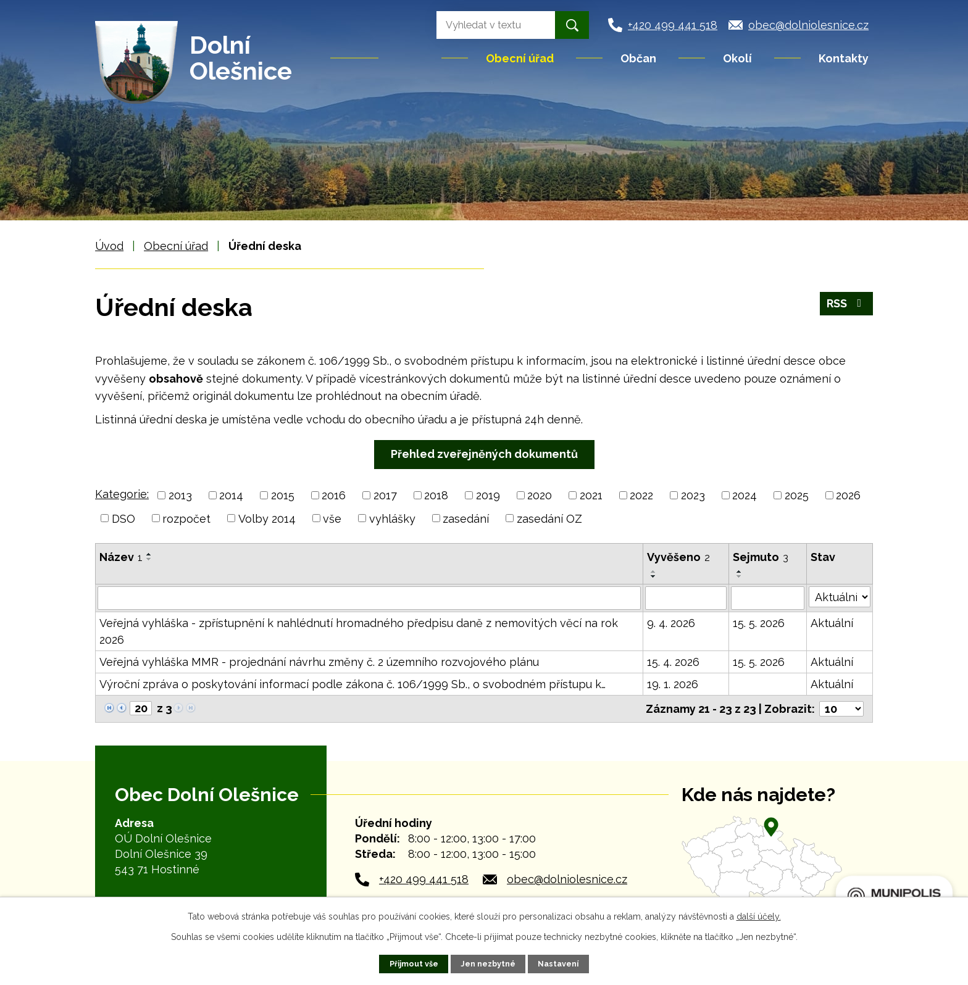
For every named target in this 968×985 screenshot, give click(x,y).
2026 (848, 495)
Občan (638, 58)
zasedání (466, 518)
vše (332, 518)
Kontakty (844, 58)
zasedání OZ (549, 518)
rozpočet (186, 518)
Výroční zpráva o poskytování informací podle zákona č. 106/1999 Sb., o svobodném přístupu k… (352, 684)
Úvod (411, 58)
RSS (847, 303)
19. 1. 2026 (672, 684)
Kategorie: (122, 494)
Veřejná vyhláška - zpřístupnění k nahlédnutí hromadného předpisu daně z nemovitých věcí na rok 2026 (358, 631)
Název (121, 557)
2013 (180, 495)
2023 (693, 495)
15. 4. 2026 (673, 661)
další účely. (758, 916)
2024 (744, 495)
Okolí (737, 58)
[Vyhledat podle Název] (369, 598)
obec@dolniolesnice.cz (567, 879)
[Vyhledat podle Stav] (839, 596)
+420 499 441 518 (424, 879)
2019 (488, 495)
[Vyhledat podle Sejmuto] (768, 598)
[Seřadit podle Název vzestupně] (149, 554)
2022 (641, 495)
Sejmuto (760, 557)
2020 (539, 495)
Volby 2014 (267, 518)
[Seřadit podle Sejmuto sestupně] (739, 576)
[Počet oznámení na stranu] (841, 709)
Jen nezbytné (488, 963)
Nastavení (558, 963)
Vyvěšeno (678, 557)
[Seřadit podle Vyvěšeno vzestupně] (654, 571)
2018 (436, 495)
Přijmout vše (414, 963)
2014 (231, 495)
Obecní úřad (520, 58)
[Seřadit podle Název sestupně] (149, 559)
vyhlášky (392, 518)
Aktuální (832, 623)
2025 (797, 495)
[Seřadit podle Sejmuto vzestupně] (739, 571)
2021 (591, 495)
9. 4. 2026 (671, 623)
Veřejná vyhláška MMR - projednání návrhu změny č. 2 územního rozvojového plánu (319, 661)
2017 (385, 495)
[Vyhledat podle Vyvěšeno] (686, 598)
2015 (282, 495)
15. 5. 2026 (759, 623)
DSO (123, 518)
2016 (334, 495)
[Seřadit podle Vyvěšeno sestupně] (654, 576)
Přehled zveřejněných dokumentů (484, 453)
